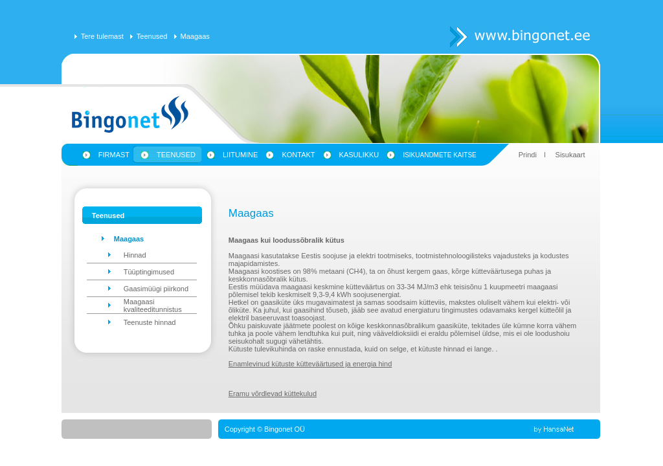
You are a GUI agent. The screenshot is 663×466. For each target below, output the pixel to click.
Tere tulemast (102, 36)
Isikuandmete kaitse (439, 155)
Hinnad (135, 255)
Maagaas (195, 36)
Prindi (528, 155)
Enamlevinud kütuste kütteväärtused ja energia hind (310, 364)
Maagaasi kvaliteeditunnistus (153, 305)
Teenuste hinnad (150, 322)
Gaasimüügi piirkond (156, 289)
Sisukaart (570, 155)
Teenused (152, 36)
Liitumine (240, 155)
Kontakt (298, 155)
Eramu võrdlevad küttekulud (273, 393)
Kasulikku (359, 155)
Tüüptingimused (149, 272)
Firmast (113, 155)
